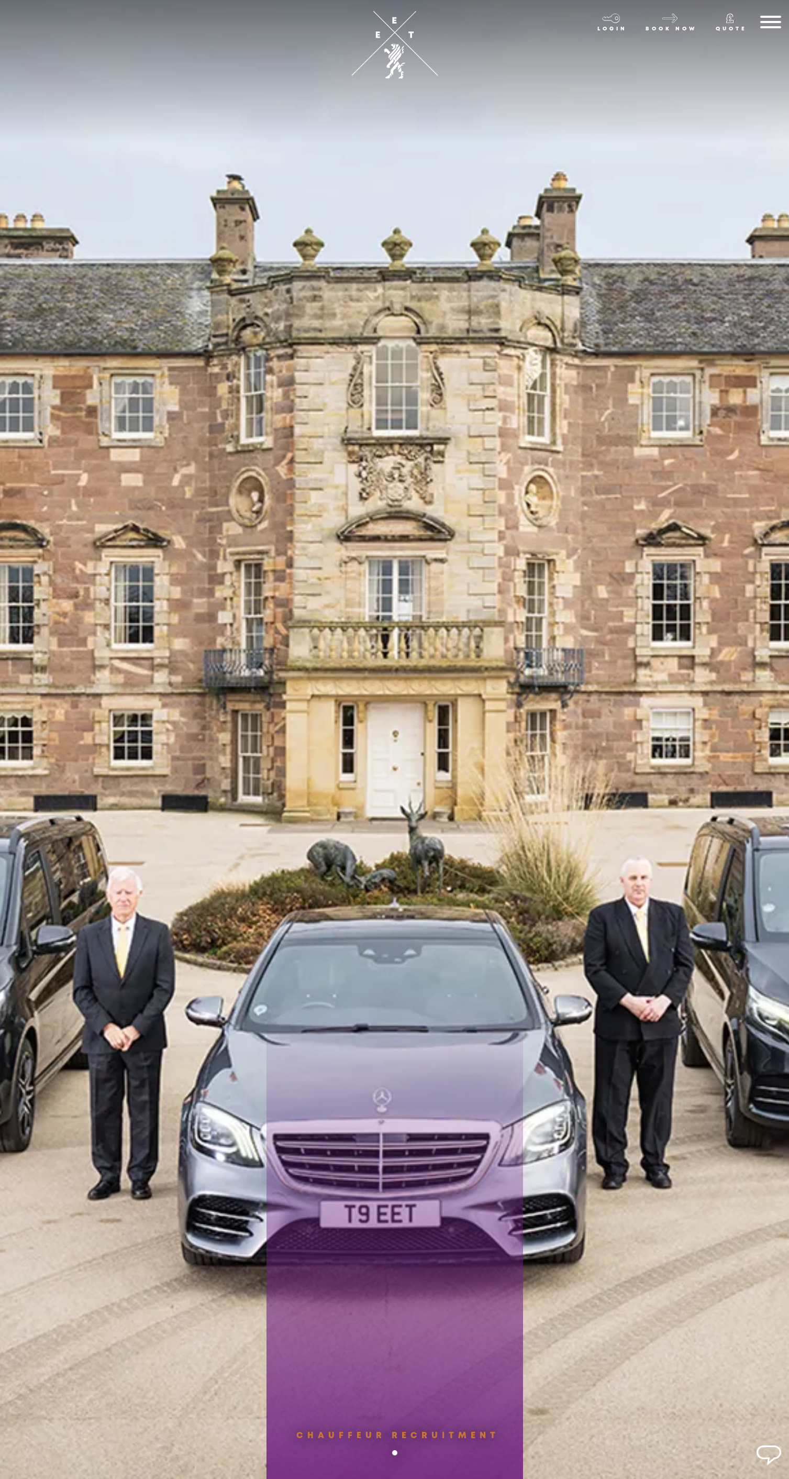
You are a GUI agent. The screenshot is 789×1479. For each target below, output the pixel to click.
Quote (731, 29)
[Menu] (770, 24)
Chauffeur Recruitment (397, 1443)
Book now (671, 29)
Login (612, 29)
